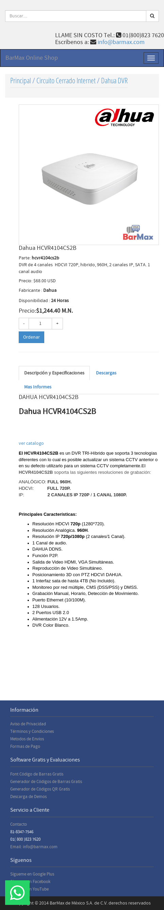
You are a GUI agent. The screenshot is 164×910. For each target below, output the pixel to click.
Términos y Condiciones (32, 731)
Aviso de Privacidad (28, 724)
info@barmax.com (121, 42)
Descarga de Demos (28, 796)
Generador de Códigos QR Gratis (40, 789)
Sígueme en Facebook (30, 881)
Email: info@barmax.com (34, 847)
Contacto (18, 824)
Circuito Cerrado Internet (66, 80)
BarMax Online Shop (31, 58)
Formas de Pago (25, 746)
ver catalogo (32, 443)
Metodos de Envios (27, 739)
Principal (20, 80)
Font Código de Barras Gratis (36, 774)
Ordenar (31, 337)
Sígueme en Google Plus (32, 874)
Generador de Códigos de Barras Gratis (46, 781)
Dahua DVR (114, 80)
